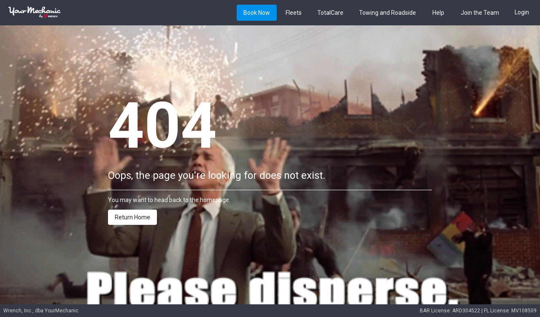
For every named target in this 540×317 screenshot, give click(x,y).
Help (438, 13)
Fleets (294, 13)
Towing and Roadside (387, 13)
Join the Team (480, 13)
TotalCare (330, 13)
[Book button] (257, 12)
